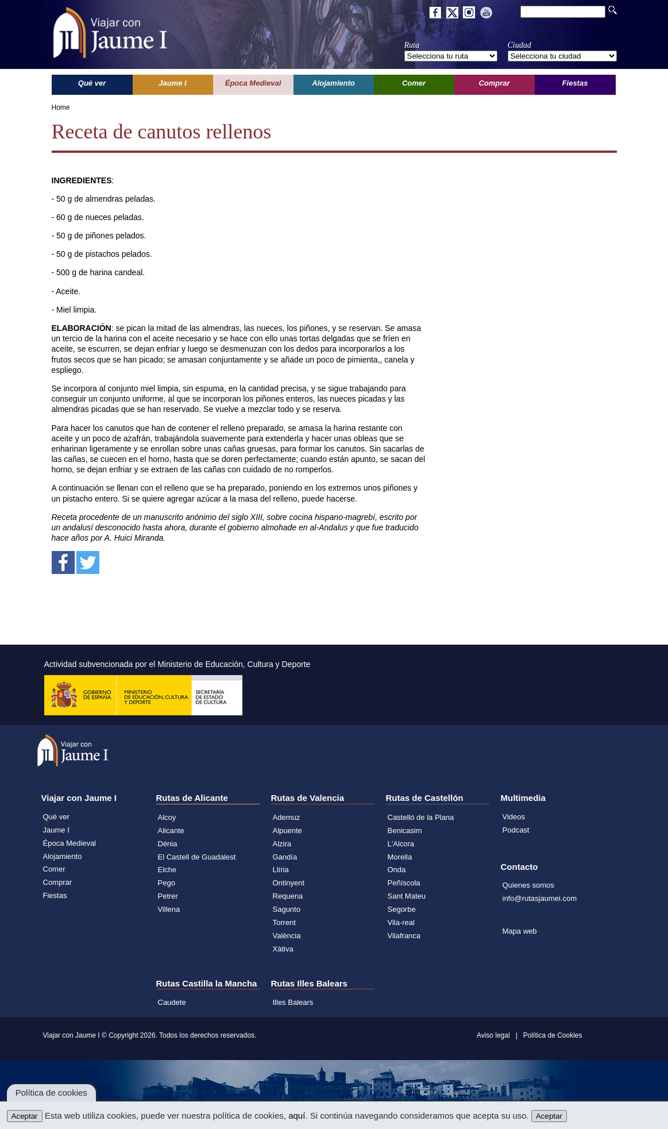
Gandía (285, 857)
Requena (288, 896)
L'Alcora (401, 843)
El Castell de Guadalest (197, 857)
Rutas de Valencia (308, 798)
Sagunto (286, 909)
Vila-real (401, 922)
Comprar (57, 882)
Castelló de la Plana (421, 817)
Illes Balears (293, 1002)
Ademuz (286, 817)
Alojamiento (62, 856)
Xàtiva (283, 949)
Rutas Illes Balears (309, 983)
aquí (296, 1115)
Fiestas (55, 895)
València (287, 935)
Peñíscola (404, 882)
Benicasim (405, 830)
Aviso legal (493, 1035)
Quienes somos (528, 885)
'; (450, 56)
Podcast (516, 830)
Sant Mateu (407, 896)
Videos (514, 816)
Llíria (281, 869)
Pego (166, 882)
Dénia (167, 843)
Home (61, 107)
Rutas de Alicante (192, 798)
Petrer (168, 896)
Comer (54, 869)
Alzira (282, 843)
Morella (400, 857)
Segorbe (402, 909)
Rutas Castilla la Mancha (206, 983)
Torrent (284, 922)
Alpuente (287, 830)
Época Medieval (69, 843)
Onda (397, 869)
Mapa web (520, 931)
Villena (169, 909)
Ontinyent (289, 882)
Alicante (171, 830)
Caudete (172, 1002)
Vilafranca (404, 935)
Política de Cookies (552, 1035)
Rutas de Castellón (425, 798)
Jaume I (56, 830)
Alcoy (167, 817)
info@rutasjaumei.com (540, 898)
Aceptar (24, 1116)
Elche (167, 869)
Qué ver (56, 816)
